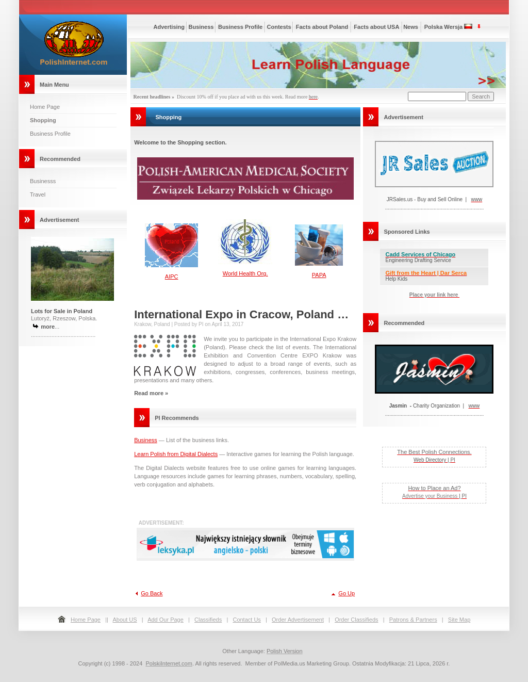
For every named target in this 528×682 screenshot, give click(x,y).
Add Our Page (165, 619)
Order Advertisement (298, 619)
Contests (279, 27)
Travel (37, 194)
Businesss (43, 181)
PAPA (319, 275)
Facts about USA (376, 27)
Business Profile (50, 134)
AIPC (171, 276)
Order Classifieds (356, 619)
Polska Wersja (443, 27)
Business (201, 27)
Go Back (151, 593)
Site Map (459, 619)
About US (124, 619)
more (48, 326)
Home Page (45, 107)
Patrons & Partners (413, 619)
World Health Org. (245, 273)
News (410, 27)
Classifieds (208, 619)
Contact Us (246, 619)
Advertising (169, 27)
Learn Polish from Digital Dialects (176, 454)
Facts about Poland (322, 27)
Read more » (151, 393)
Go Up (346, 593)
